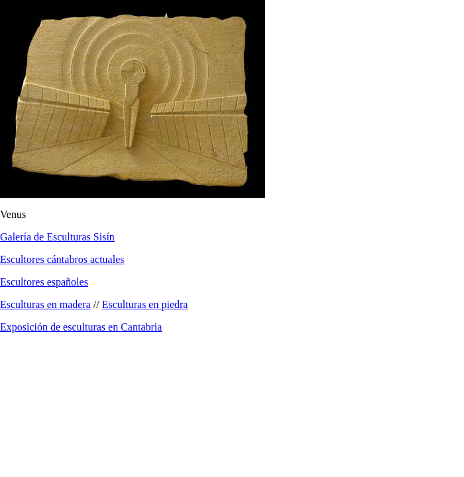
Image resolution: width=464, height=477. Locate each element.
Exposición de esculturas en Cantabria (81, 327)
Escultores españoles (44, 282)
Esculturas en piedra (145, 304)
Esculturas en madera (45, 304)
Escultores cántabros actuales (62, 259)
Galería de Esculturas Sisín (57, 236)
